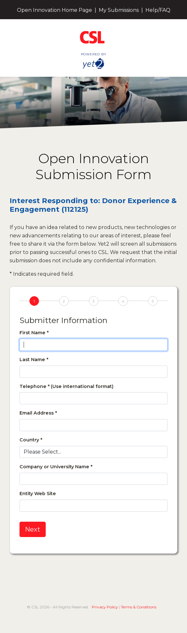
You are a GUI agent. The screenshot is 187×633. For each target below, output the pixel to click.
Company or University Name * (55, 467)
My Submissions (119, 10)
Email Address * (38, 413)
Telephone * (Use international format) (66, 386)
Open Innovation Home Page (54, 10)
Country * (30, 440)
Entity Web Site (37, 493)
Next (32, 529)
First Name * (34, 333)
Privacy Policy (105, 607)
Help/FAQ (157, 10)
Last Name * (33, 359)
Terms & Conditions (138, 607)
